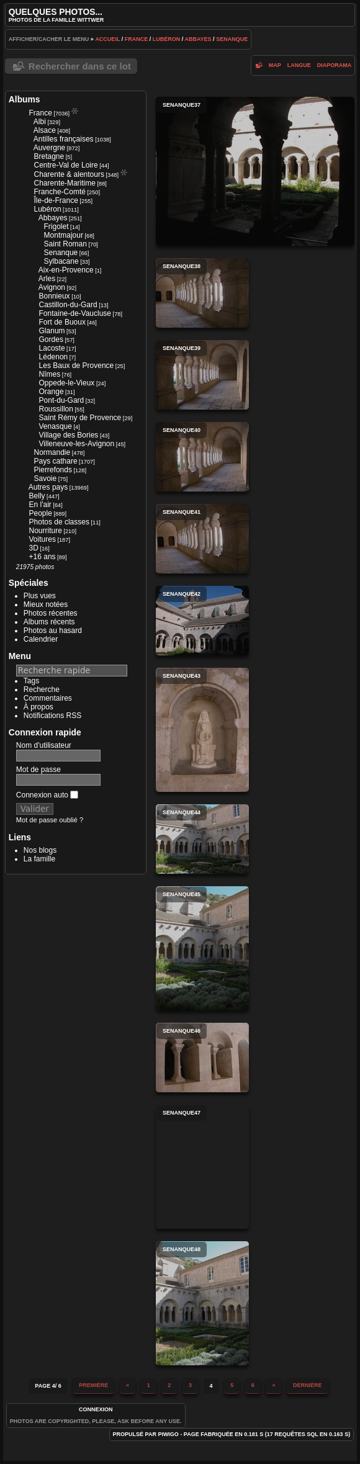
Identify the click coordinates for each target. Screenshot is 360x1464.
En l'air (40, 504)
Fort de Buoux (62, 322)
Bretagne (49, 156)
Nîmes (50, 374)
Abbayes (197, 39)
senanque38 (202, 293)
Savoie (45, 478)
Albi (40, 121)
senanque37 (255, 171)
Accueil (107, 39)
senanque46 (202, 1057)
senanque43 (202, 730)
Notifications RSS (52, 715)
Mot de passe (38, 769)
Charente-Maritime (65, 183)
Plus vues (40, 595)
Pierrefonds (53, 469)
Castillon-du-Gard (68, 304)
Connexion (96, 1409)
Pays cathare (56, 461)
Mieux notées (46, 604)
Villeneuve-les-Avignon (77, 443)
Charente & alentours (69, 174)
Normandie (52, 452)
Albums (24, 99)
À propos (38, 707)
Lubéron (167, 39)
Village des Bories (69, 435)
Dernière (307, 1385)
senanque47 (202, 1167)
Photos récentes (51, 613)
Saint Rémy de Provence (80, 417)
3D (33, 548)
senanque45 (202, 948)
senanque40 (202, 457)
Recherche (42, 689)
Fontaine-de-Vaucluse (75, 313)
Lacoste (52, 348)
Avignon (51, 287)
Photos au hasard (53, 630)
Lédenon (53, 357)
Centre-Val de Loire (66, 165)
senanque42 (202, 620)
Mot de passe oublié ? (49, 820)
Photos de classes (59, 522)
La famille (39, 859)
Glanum (52, 330)
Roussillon (56, 409)
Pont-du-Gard (61, 400)
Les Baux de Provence (76, 365)
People (40, 513)
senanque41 (202, 538)
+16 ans (42, 556)
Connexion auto (47, 795)
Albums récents (49, 621)
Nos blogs (40, 850)
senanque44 (202, 839)
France (136, 39)
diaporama (334, 65)
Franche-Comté (60, 191)
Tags (31, 680)
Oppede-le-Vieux (67, 383)
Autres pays (48, 487)
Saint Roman (65, 244)
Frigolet (56, 226)
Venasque (55, 426)
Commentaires (48, 698)
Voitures (42, 539)
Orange (51, 391)
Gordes (51, 339)
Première (93, 1385)
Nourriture (45, 530)
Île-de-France (56, 200)
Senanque (232, 39)
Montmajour (63, 235)
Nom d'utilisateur (43, 745)
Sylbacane (61, 261)
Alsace (45, 130)
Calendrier (41, 639)
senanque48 (202, 1303)
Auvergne (49, 147)
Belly (37, 496)
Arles (46, 278)
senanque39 (202, 375)
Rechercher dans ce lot (80, 66)
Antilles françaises (64, 139)
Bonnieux (54, 296)
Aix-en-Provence (66, 270)
